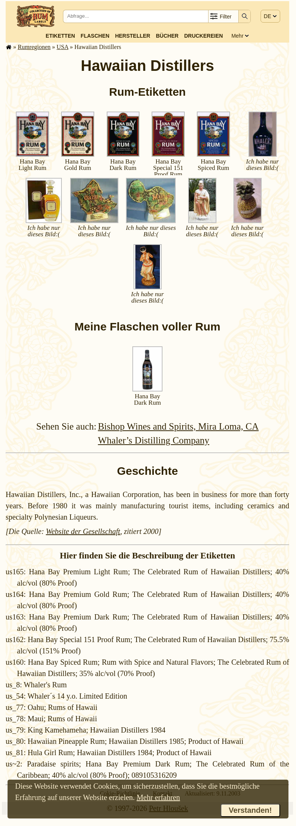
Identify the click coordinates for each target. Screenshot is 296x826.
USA (62, 47)
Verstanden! (250, 810)
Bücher (167, 36)
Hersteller (132, 36)
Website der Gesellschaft (83, 531)
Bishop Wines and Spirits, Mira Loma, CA (178, 426)
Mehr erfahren (158, 797)
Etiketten (60, 36)
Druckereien (203, 36)
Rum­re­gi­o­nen (34, 47)
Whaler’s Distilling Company (153, 440)
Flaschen (95, 36)
